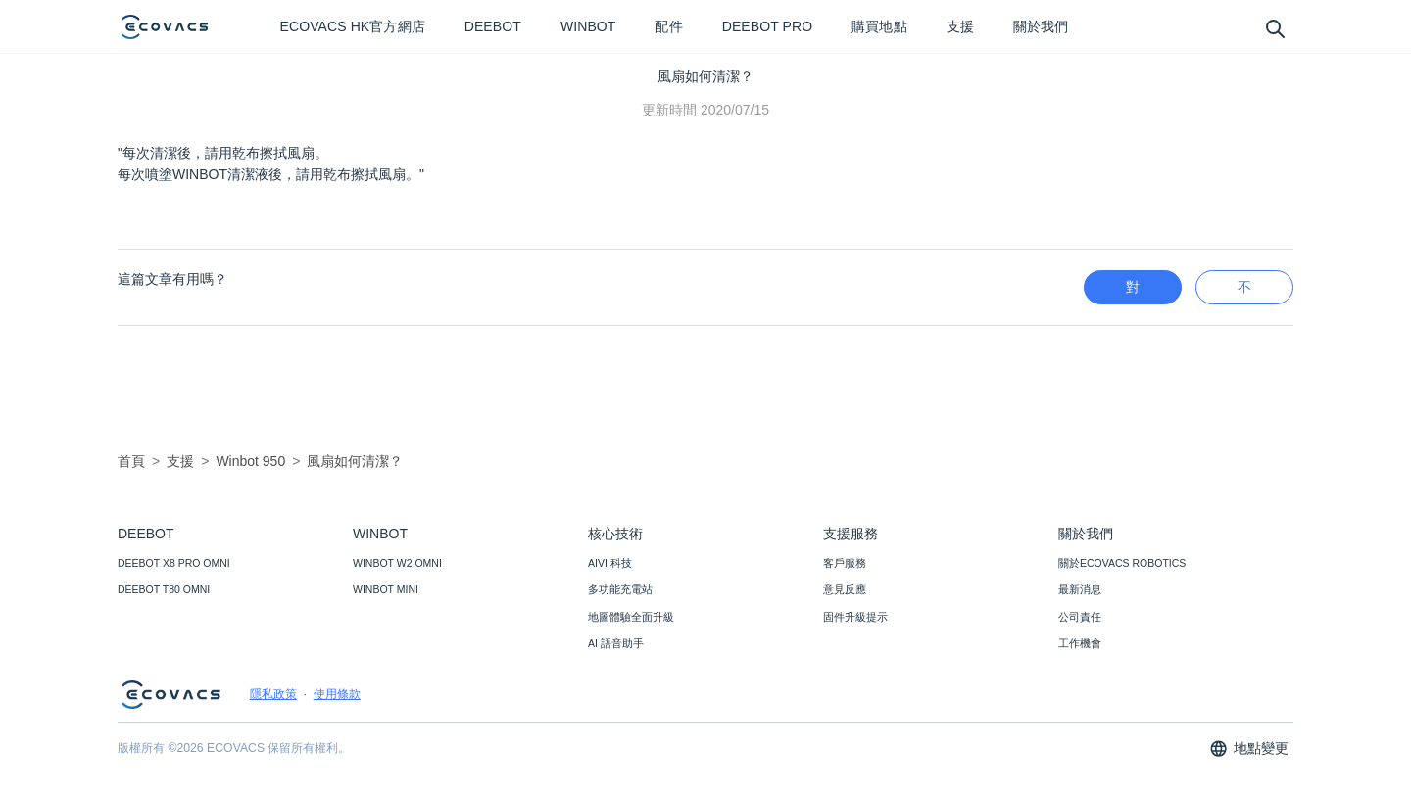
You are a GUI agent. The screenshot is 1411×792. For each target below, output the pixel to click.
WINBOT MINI (385, 589)
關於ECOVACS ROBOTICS (1122, 563)
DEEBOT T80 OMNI (164, 589)
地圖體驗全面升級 (631, 617)
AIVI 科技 (610, 563)
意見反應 (844, 589)
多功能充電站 (620, 589)
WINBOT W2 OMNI (397, 563)
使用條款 (337, 694)
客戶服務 (844, 563)
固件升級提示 (855, 617)
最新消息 (1079, 589)
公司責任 (1079, 617)
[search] (1274, 28)
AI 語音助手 (616, 643)
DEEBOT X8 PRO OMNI (174, 563)
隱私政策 (273, 694)
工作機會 (1079, 643)
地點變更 (1249, 748)
